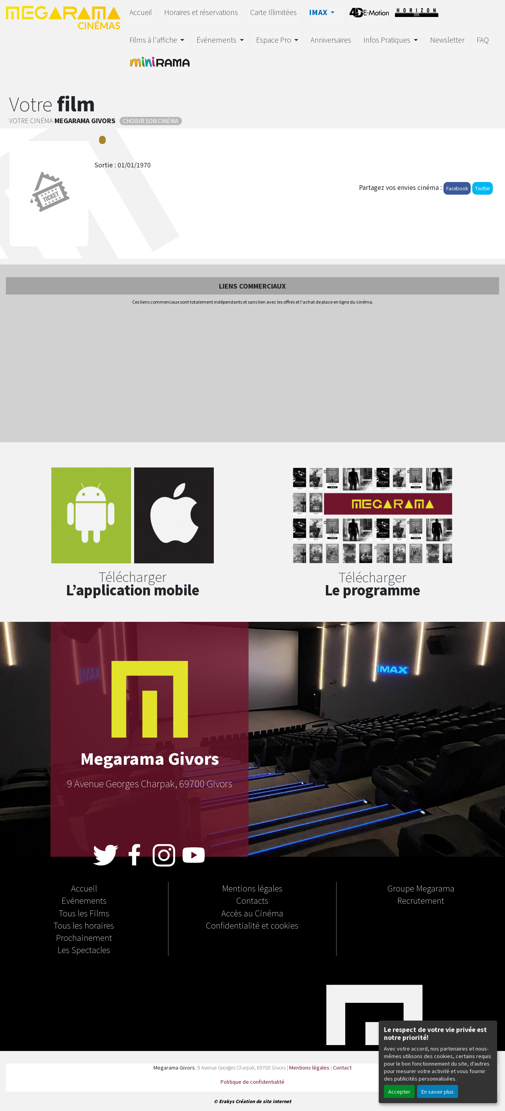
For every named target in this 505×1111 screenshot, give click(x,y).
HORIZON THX (416, 14)
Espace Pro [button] (274, 40)
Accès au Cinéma (252, 913)
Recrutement (420, 900)
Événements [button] (217, 40)
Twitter (482, 188)
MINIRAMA (159, 63)
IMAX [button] (319, 12)
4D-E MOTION (369, 14)
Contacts (252, 900)
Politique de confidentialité (252, 1081)
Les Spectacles (84, 949)
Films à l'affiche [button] (154, 40)
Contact (342, 1067)
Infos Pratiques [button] (387, 40)
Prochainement (84, 937)
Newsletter (447, 40)
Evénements (84, 900)
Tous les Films (84, 913)
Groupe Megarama (420, 888)
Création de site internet (263, 1101)
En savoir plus (437, 1091)
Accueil (140, 12)
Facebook (457, 188)
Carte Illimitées (273, 12)
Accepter (399, 1091)
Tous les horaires (84, 925)
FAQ (483, 40)
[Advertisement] (252, 374)
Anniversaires (330, 40)
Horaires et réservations (201, 12)
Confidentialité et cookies (252, 925)
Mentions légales (252, 888)
